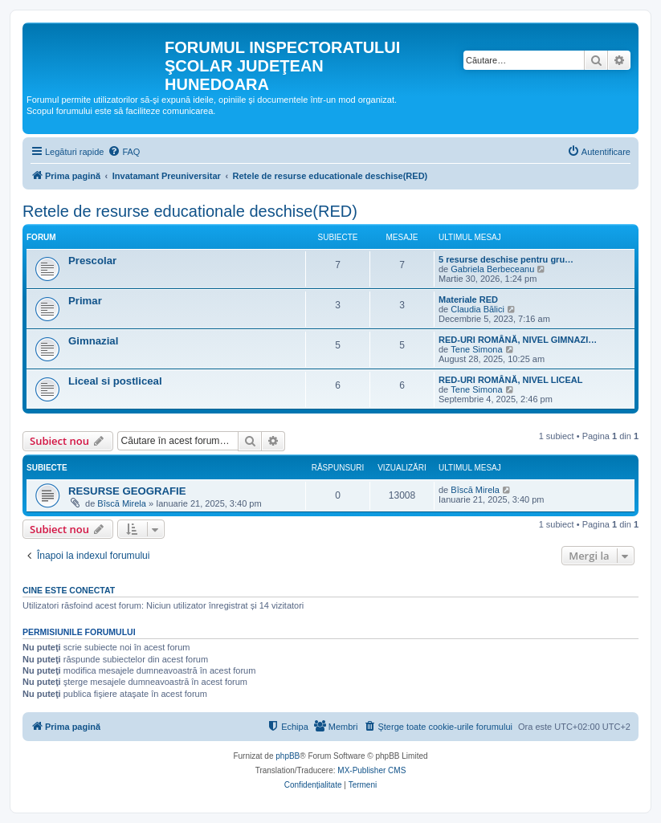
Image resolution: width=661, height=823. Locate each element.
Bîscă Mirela (121, 503)
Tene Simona (476, 349)
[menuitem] (124, 151)
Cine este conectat (68, 590)
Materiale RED (468, 299)
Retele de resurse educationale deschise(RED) (189, 211)
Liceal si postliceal (115, 381)
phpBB (287, 756)
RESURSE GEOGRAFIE (127, 491)
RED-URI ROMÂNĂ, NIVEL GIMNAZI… (518, 339)
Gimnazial (93, 341)
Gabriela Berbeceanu (492, 269)
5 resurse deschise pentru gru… (506, 259)
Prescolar (92, 261)
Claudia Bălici (477, 309)
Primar (85, 301)
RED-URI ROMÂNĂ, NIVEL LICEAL (510, 380)
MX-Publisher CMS (371, 770)
